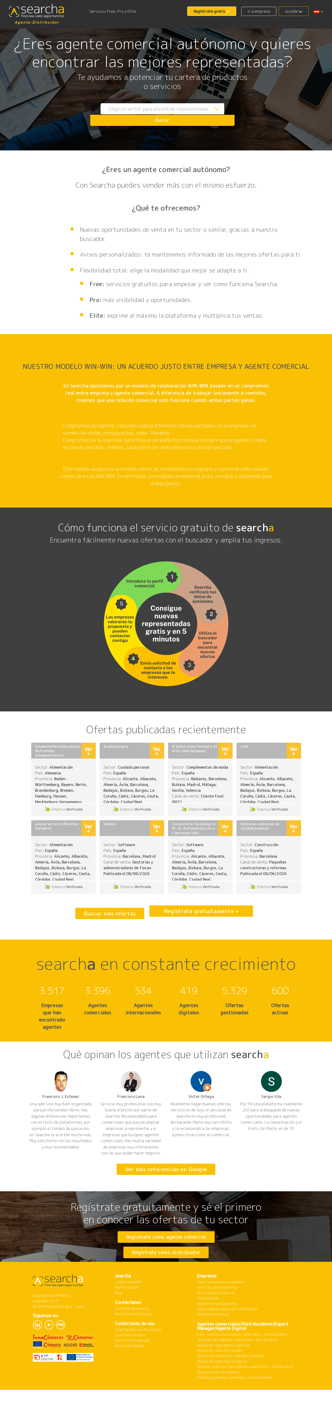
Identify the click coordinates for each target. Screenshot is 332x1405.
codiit (80, 1324)
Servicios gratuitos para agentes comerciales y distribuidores (246, 1385)
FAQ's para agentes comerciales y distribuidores (234, 1395)
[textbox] (151, 115)
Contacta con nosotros (132, 1326)
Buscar (225, 114)
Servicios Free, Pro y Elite (112, 11)
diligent (66, 1324)
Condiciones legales (130, 1353)
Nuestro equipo (127, 1305)
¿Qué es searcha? (129, 1300)
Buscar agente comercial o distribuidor (227, 1327)
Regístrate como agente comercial (166, 1237)
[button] (318, 11)
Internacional (207, 1316)
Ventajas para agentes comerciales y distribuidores (237, 1358)
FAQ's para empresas (213, 1332)
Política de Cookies (129, 1364)
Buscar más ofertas (110, 913)
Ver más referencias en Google (166, 1169)
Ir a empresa (258, 11)
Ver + (88, 751)
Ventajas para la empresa (217, 1305)
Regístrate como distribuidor (166, 1261)
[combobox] (151, 114)
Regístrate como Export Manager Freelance (230, 1374)
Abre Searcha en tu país (133, 1332)
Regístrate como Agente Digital (222, 1379)
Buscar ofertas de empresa (218, 1390)
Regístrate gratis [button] (209, 11)
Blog (118, 1311)
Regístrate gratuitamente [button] (199, 913)
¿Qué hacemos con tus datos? (138, 1348)
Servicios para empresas (216, 1311)
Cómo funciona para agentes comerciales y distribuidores (242, 1352)
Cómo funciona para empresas (220, 1300)
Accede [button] (291, 11)
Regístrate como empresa (216, 1322)
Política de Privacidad (132, 1358)
